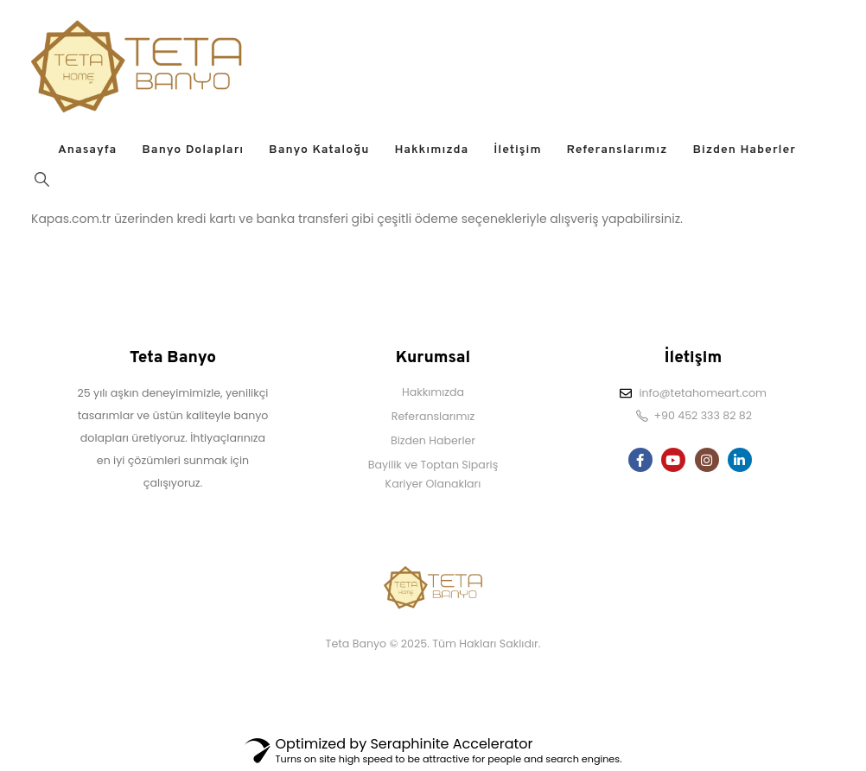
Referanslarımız (617, 150)
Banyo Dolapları (193, 150)
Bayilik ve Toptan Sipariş (433, 464)
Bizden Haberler (744, 150)
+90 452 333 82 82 (702, 415)
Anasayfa (87, 150)
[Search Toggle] (42, 179)
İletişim (517, 150)
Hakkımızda (431, 150)
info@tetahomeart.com (703, 393)
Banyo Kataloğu (319, 150)
